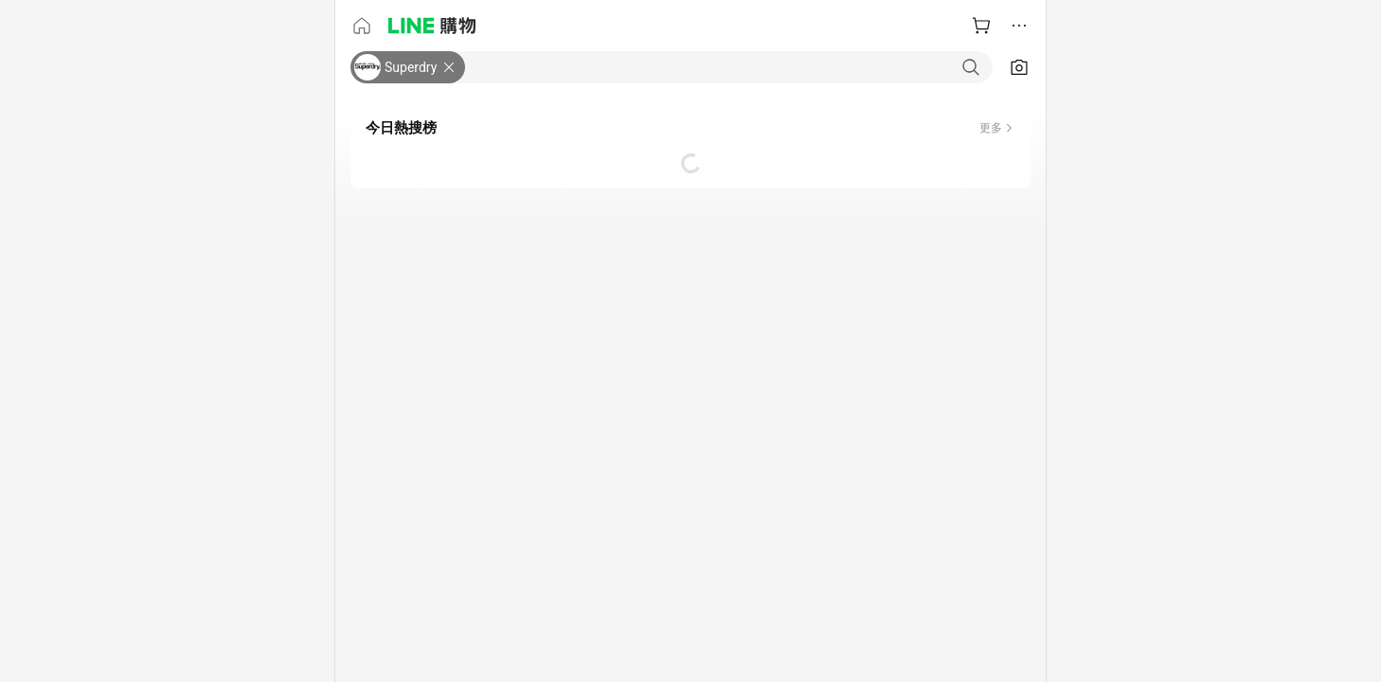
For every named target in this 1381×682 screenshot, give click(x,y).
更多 (990, 128)
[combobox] (729, 67)
